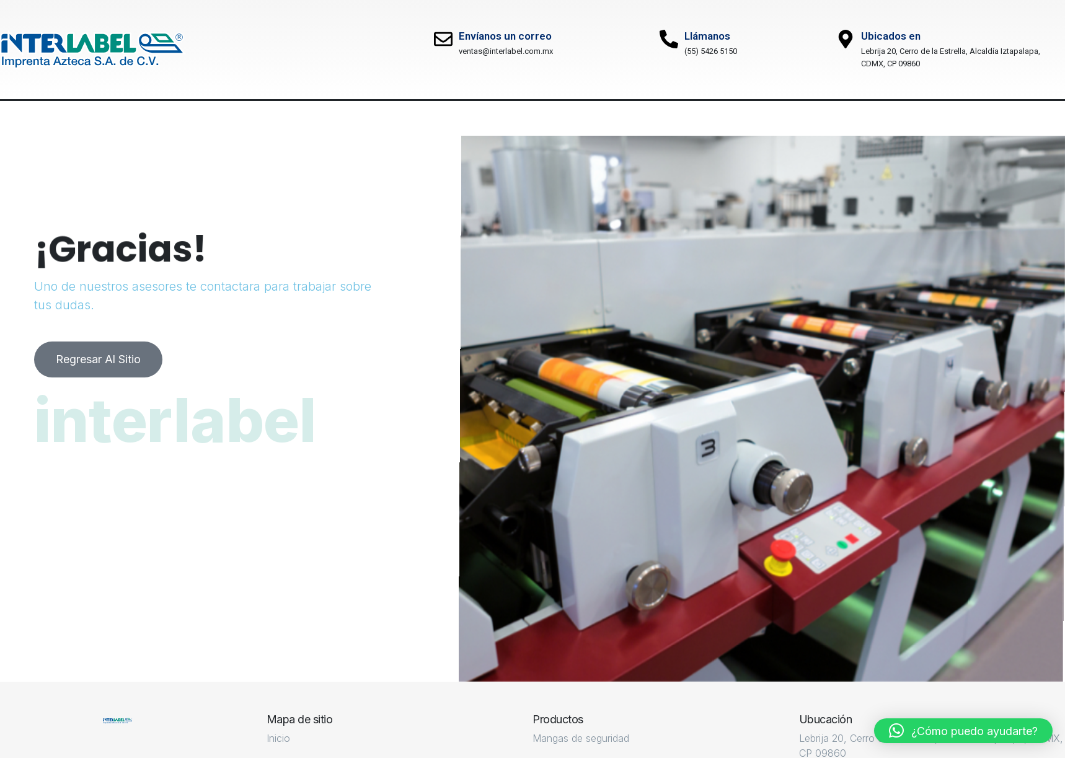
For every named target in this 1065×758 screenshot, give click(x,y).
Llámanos (707, 36)
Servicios (214, 118)
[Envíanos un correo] (443, 39)
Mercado (404, 118)
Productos (310, 118)
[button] (963, 730)
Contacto (568, 118)
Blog (484, 118)
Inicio (37, 118)
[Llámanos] (669, 39)
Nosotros (121, 118)
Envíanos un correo (505, 36)
